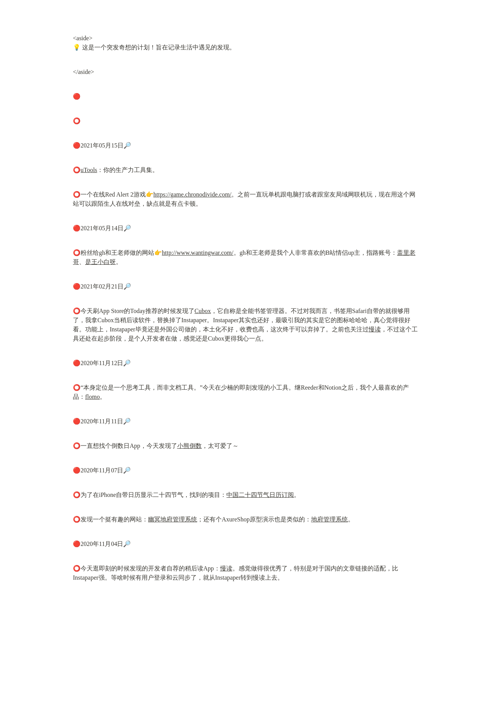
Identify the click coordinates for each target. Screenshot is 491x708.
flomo (92, 396)
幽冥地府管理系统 (172, 519)
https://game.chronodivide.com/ (192, 194)
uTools (89, 170)
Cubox (202, 311)
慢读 (375, 329)
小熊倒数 (189, 445)
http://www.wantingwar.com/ (198, 252)
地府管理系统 (329, 519)
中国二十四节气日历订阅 (260, 495)
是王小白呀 (100, 262)
